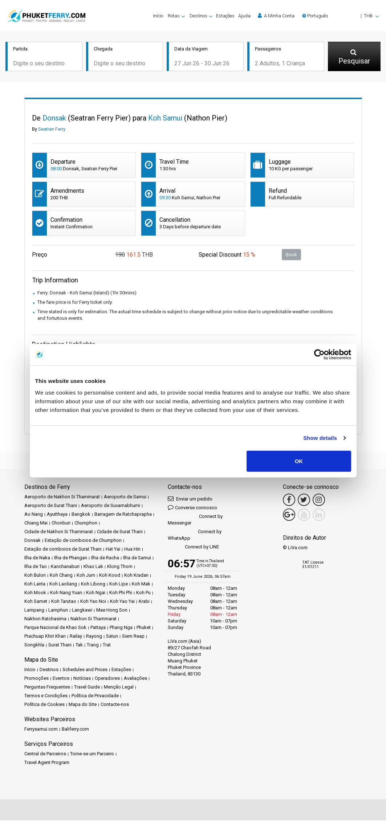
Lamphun (58, 610)
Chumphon (85, 523)
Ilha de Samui (137, 558)
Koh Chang (61, 576)
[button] (340, 16)
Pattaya (98, 628)
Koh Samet (35, 602)
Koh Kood (109, 576)
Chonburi (61, 523)
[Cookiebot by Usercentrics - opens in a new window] (319, 354)
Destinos (49, 670)
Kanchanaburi (65, 567)
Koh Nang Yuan (66, 593)
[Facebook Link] (289, 500)
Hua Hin (132, 549)
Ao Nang (33, 515)
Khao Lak (93, 567)
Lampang (34, 610)
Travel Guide (87, 687)
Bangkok (81, 515)
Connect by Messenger (195, 520)
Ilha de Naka (37, 558)
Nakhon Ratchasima (45, 619)
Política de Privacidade (95, 696)
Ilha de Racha (105, 558)
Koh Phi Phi (120, 593)
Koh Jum (86, 576)
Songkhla (34, 645)
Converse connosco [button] (192, 508)
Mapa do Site (83, 705)
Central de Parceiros (45, 754)
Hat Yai (113, 549)
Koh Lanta (34, 584)
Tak (79, 645)
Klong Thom (120, 567)
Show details (320, 438)
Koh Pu (143, 593)
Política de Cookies (44, 705)
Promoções (36, 679)
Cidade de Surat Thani (120, 532)
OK (299, 461)
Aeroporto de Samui (125, 497)
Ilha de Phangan (70, 558)
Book (291, 255)
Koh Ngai (95, 593)
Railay (76, 637)
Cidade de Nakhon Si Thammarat (58, 532)
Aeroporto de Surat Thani (50, 506)
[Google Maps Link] (289, 515)
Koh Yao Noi (93, 602)
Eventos (61, 679)
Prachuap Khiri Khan (45, 637)
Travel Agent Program (46, 763)
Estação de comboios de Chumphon (83, 541)
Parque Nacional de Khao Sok (55, 628)
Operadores (107, 679)
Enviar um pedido (190, 499)
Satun (112, 637)
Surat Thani (60, 645)
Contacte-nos (115, 705)
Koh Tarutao (63, 602)
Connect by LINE (193, 548)
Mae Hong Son (111, 610)
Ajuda (244, 16)
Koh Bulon (35, 576)
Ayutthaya (57, 515)
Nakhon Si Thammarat (93, 619)
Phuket (144, 628)
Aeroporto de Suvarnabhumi (110, 506)
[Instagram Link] (319, 500)
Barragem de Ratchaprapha (123, 515)
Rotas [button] (174, 16)
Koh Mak (141, 584)
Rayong (94, 637)
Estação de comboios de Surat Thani (63, 549)
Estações (225, 16)
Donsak (32, 541)
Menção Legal (119, 687)
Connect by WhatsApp (195, 536)
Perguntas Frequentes (47, 687)
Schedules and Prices (84, 670)
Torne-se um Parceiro (92, 754)
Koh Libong (93, 584)
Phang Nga (121, 628)
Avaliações (135, 679)
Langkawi (82, 610)
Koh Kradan (136, 576)
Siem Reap (133, 637)
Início (158, 16)
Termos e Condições (46, 696)
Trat (107, 645)
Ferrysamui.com (41, 729)
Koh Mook (35, 593)
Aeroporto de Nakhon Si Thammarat (62, 497)
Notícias (82, 679)
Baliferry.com (75, 729)
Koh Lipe (118, 584)
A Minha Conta (276, 16)
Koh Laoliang (63, 584)
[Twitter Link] (304, 500)
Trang (93, 645)
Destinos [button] (198, 16)
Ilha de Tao (35, 567)
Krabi (144, 602)
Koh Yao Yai (122, 602)
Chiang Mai (36, 523)
